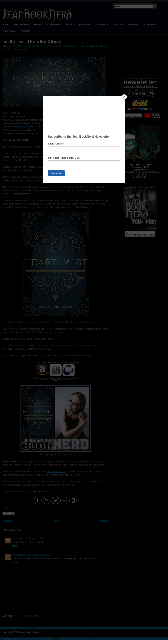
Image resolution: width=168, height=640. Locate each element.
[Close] (124, 96)
